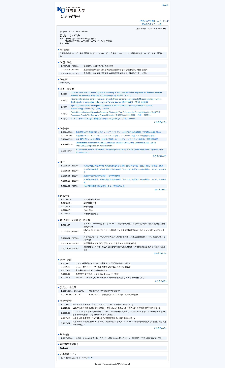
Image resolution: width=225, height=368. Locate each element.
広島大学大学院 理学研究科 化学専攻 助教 (102, 176)
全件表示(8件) (160, 189)
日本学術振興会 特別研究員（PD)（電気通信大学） (105, 186)
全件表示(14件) (160, 328)
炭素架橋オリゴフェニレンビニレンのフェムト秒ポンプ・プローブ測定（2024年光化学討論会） (116, 136)
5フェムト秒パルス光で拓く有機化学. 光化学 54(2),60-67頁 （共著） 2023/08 (103, 119)
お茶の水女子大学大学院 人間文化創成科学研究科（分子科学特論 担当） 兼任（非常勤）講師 (123, 166)
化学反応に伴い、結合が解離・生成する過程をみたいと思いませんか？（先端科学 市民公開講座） (118, 139)
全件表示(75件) (160, 122)
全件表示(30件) (160, 253)
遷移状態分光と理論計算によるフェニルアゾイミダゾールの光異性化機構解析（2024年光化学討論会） (119, 132)
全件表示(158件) (159, 156)
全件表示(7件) (160, 281)
